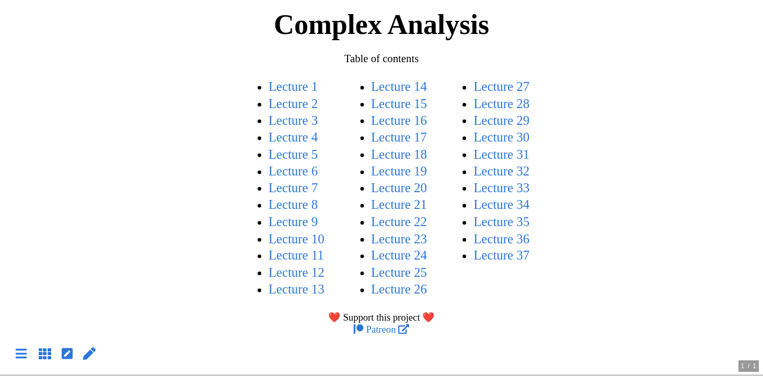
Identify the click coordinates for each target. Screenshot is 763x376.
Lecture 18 (399, 154)
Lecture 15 (399, 104)
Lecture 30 (501, 137)
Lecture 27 (501, 86)
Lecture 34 (501, 205)
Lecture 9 (293, 222)
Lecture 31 (501, 154)
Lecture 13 (297, 290)
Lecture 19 (399, 171)
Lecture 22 (399, 222)
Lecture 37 (501, 256)
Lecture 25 (399, 272)
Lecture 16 (399, 120)
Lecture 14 (399, 86)
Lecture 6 (293, 171)
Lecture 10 (297, 239)
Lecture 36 (501, 239)
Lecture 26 (399, 290)
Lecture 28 (501, 104)
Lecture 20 (399, 188)
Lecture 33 (501, 188)
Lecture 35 (501, 222)
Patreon (381, 329)
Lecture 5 (293, 154)
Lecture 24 (399, 256)
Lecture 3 (293, 120)
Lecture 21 (399, 205)
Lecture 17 (399, 137)
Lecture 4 (293, 137)
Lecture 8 (293, 205)
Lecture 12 (297, 272)
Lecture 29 (501, 120)
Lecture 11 (296, 256)
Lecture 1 (293, 86)
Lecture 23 (399, 239)
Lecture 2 (293, 104)
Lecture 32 (501, 171)
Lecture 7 (293, 188)
